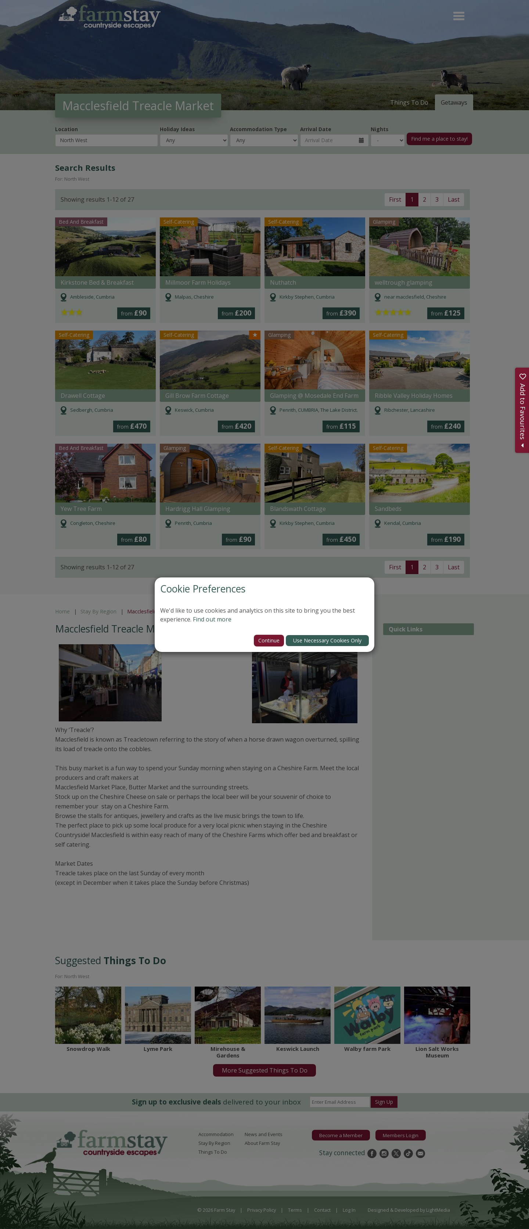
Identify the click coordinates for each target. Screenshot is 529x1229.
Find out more (212, 619)
